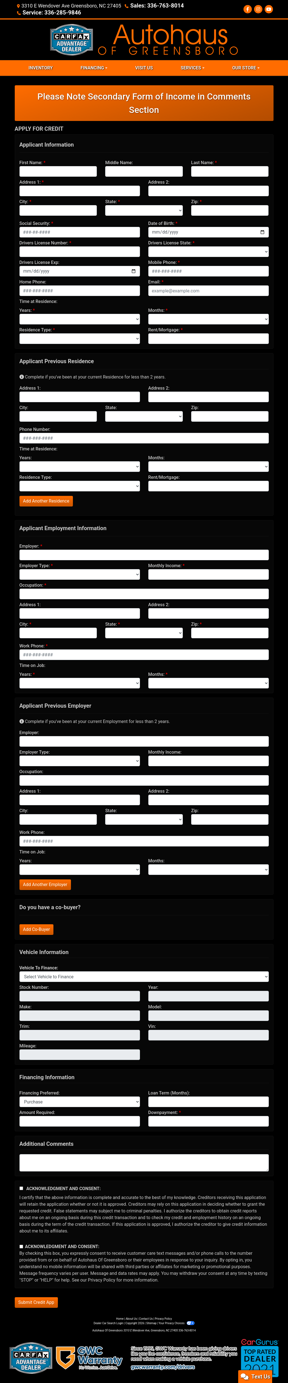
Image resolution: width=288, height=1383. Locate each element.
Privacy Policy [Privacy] (163, 1318)
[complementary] (271, 1366)
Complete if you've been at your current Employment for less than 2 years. (94, 721)
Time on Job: (32, 665)
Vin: (152, 1025)
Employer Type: (34, 565)
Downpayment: (163, 1112)
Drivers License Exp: (39, 262)
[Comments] (144, 1162)
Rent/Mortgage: (164, 329)
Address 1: (30, 181)
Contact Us (146, 1318)
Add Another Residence (46, 500)
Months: (156, 309)
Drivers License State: (170, 242)
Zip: (195, 201)
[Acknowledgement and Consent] (21, 1188)
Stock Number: (34, 986)
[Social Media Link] (258, 9)
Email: (154, 281)
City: (23, 201)
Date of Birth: (161, 222)
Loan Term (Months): (169, 1092)
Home (120, 1318)
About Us (131, 1318)
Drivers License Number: (43, 242)
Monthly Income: (165, 565)
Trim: (24, 1025)
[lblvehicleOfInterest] (144, 976)
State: (111, 201)
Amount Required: (37, 1112)
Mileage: (27, 1045)
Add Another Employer (45, 884)
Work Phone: (32, 645)
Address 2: (158, 181)
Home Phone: (32, 281)
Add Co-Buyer (36, 928)
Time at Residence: (38, 301)
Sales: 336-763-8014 (154, 5)
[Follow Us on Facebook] (247, 9)
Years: (25, 309)
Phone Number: (34, 428)
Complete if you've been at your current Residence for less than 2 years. (92, 376)
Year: (153, 986)
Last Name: (202, 162)
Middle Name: (119, 162)
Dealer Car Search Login (108, 1322)
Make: (25, 1006)
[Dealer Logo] (144, 39)
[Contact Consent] (21, 1246)
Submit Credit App (36, 1301)
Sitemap (151, 1322)
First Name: (31, 162)
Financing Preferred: (39, 1092)
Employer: (29, 545)
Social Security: (34, 222)
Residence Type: (35, 329)
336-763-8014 (187, 1329)
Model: (155, 1006)
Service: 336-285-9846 (49, 12)
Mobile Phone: (162, 262)
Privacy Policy (101, 1279)
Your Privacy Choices (177, 1322)
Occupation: (31, 584)
